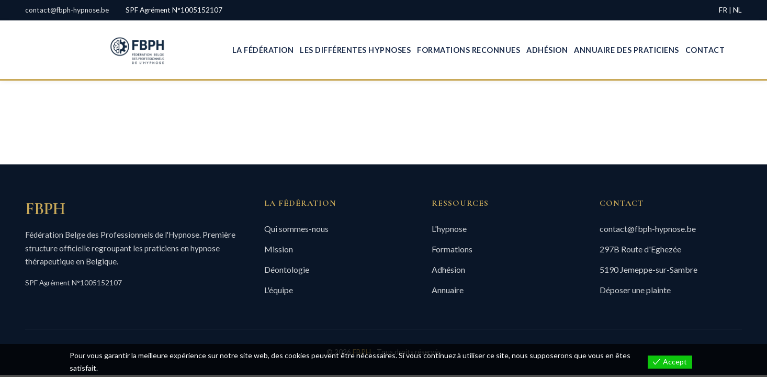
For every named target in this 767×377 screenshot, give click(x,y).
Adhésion (547, 50)
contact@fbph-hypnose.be (67, 10)
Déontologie (286, 269)
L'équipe (278, 290)
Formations (452, 249)
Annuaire (448, 290)
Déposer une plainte (635, 290)
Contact (705, 50)
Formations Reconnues (468, 50)
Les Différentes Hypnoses (355, 50)
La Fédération (263, 50)
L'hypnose (449, 229)
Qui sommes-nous (296, 229)
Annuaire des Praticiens (626, 50)
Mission (278, 249)
